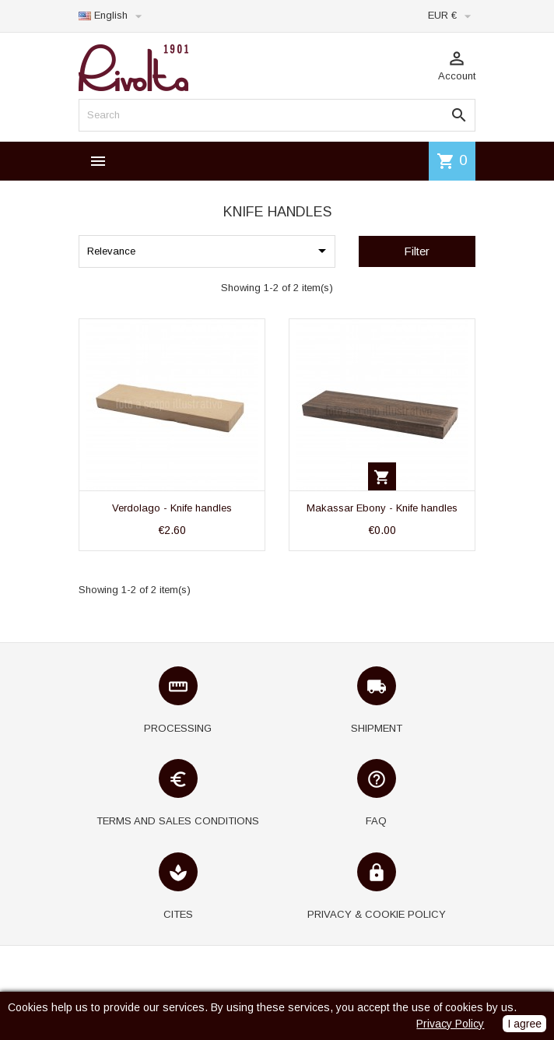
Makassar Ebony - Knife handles (382, 508)
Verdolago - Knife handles (172, 508)
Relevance (209, 250)
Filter (417, 251)
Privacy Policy (450, 1023)
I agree (524, 1023)
